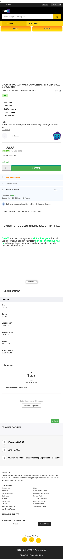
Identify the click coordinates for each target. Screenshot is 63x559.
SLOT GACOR (34, 23)
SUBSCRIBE (44, 524)
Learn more (6, 130)
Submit (55, 421)
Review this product (31, 406)
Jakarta (8, 5)
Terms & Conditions (36, 555)
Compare (17, 136)
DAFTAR (47, 29)
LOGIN (15, 29)
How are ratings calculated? (15, 387)
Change (57, 190)
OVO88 (13, 155)
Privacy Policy (24, 555)
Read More (30, 282)
